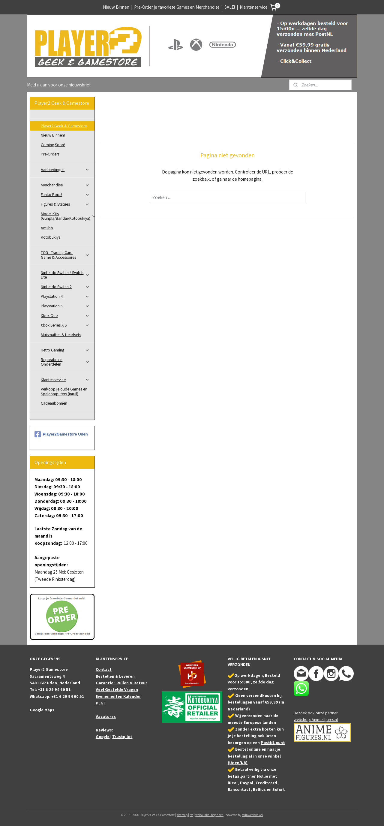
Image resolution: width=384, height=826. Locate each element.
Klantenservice (254, 7)
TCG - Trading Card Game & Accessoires (65, 255)
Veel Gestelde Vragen (117, 689)
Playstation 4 (65, 296)
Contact (104, 669)
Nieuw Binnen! (53, 135)
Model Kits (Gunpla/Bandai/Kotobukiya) (67, 216)
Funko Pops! (65, 194)
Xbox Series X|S (65, 325)
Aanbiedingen (65, 169)
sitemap (182, 815)
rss (191, 815)
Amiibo (47, 228)
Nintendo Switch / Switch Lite (65, 275)
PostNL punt (273, 742)
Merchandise (65, 185)
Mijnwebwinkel (252, 815)
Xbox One (65, 315)
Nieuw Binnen (116, 7)
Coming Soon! (53, 144)
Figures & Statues (65, 204)
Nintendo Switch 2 (65, 286)
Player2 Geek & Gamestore (64, 125)
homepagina (249, 179)
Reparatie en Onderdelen (65, 362)
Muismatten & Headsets (61, 334)
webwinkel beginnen (209, 815)
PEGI (100, 703)
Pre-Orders (50, 154)
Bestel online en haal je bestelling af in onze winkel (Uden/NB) (254, 755)
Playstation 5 (65, 306)
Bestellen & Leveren (115, 676)
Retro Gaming (65, 350)
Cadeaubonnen (54, 403)
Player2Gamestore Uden (61, 434)
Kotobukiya (51, 237)
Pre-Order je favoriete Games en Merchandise (177, 7)
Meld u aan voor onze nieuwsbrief (59, 85)
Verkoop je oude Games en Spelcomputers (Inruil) (64, 391)
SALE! (229, 7)
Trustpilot (122, 736)
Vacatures (106, 716)
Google (103, 736)
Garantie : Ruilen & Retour (121, 683)
